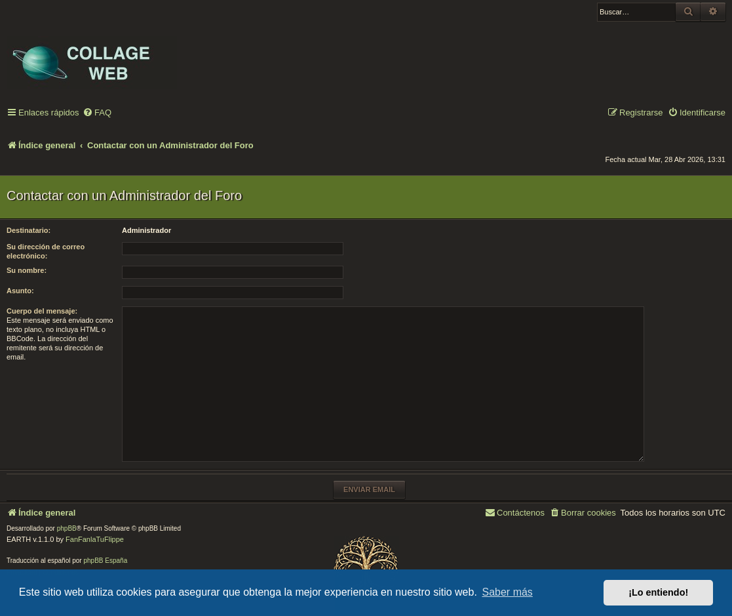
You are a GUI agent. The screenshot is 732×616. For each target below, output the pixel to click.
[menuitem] (97, 113)
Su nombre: (27, 270)
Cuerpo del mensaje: (42, 311)
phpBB (67, 528)
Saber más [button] (507, 592)
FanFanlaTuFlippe (95, 539)
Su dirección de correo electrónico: (46, 251)
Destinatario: (28, 230)
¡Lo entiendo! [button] (658, 592)
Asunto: (20, 291)
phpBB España (105, 560)
